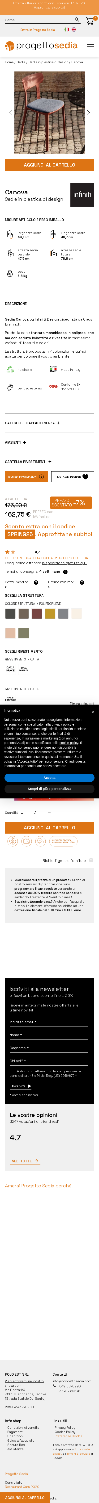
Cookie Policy (65, 1430)
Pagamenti (15, 1430)
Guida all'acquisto (20, 1438)
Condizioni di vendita (23, 1426)
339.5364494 (66, 1389)
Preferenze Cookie (68, 1434)
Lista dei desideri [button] (72, 477)
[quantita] (35, 812)
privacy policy (61, 724)
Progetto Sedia (16, 1472)
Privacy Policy (65, 1426)
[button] (89, 21)
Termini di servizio (78, 1451)
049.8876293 (66, 1384)
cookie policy (69, 743)
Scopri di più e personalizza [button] (49, 789)
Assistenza (15, 1447)
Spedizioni (15, 1434)
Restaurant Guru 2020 (22, 1485)
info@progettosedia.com (71, 1379)
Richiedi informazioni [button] (26, 477)
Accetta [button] (49, 778)
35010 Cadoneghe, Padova (25, 1392)
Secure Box (16, 1443)
